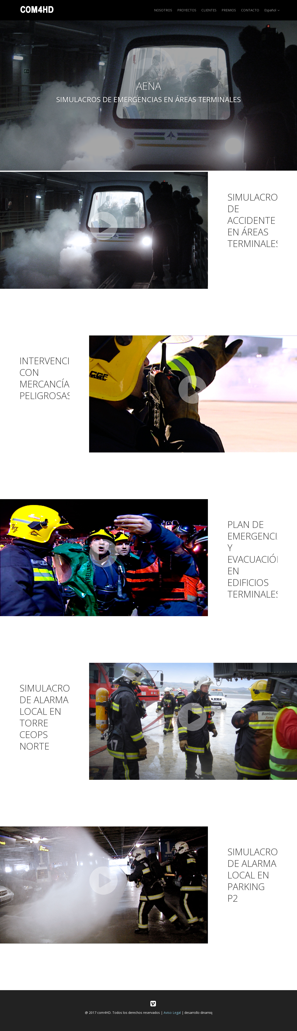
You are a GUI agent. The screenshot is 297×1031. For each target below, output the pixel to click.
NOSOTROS (163, 10)
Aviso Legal (172, 1012)
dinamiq (206, 1012)
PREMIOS (229, 10)
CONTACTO (250, 10)
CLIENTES (208, 10)
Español (272, 10)
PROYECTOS (186, 10)
